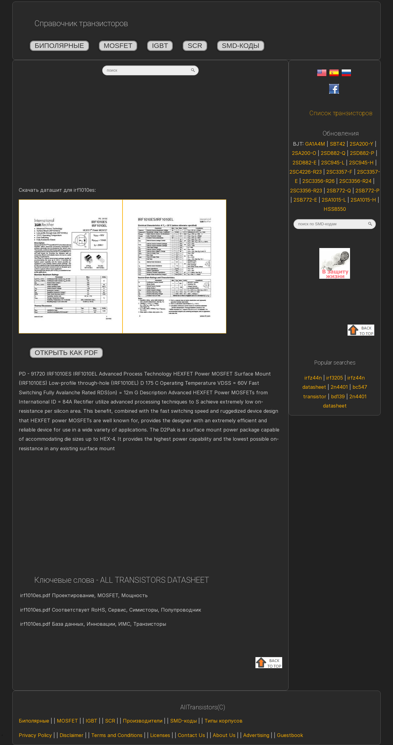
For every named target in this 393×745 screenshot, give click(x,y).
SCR (195, 45)
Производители (142, 721)
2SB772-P (367, 190)
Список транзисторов (340, 113)
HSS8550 (335, 209)
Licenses (160, 735)
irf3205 (335, 378)
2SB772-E (306, 200)
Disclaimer (72, 735)
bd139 (338, 396)
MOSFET (118, 45)
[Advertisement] (150, 137)
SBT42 (338, 144)
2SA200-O (305, 153)
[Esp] (334, 74)
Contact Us (191, 735)
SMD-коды (240, 45)
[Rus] (346, 74)
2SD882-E (305, 163)
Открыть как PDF (66, 353)
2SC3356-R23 (307, 190)
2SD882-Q (334, 153)
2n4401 (340, 387)
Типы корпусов (223, 721)
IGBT (160, 45)
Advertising (256, 735)
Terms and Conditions (116, 735)
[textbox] (150, 70)
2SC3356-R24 (356, 181)
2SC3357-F (340, 172)
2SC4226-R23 (306, 172)
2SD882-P (363, 153)
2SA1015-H (364, 200)
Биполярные (59, 45)
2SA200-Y (362, 144)
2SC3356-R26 (319, 181)
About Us (224, 735)
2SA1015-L (335, 200)
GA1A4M (316, 144)
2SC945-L (333, 163)
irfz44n (314, 378)
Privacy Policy (35, 735)
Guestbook (290, 735)
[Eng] (321, 74)
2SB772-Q (339, 190)
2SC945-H (362, 163)
